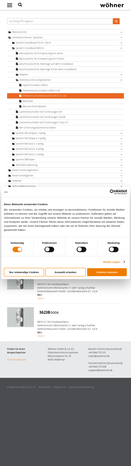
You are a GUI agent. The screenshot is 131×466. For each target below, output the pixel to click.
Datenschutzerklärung (81, 387)
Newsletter (45, 387)
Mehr (41, 298)
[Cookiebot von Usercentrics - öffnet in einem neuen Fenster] (112, 192)
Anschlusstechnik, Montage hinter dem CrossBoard (47, 69)
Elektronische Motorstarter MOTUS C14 (44, 95)
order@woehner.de (99, 356)
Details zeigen (111, 261)
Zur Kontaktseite (16, 359)
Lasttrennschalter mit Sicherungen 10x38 (42, 117)
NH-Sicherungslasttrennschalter (37, 127)
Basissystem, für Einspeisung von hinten (41, 58)
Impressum (60, 387)
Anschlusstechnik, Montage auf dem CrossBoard (46, 64)
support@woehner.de (100, 370)
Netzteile (28, 101)
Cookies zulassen (107, 272)
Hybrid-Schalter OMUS (35, 85)
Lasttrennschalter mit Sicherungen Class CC (43, 122)
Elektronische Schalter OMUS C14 (41, 90)
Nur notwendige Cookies (24, 272)
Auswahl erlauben (65, 272)
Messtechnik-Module (34, 106)
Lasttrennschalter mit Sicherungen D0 (40, 111)
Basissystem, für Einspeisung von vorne (41, 53)
